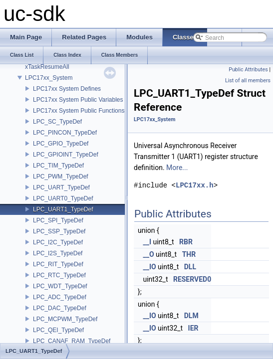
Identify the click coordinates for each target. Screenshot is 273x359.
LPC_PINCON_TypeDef (65, 132)
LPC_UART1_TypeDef (63, 209)
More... (177, 168)
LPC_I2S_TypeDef (57, 253)
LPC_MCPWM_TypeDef (65, 319)
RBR (186, 242)
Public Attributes (248, 69)
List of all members (248, 80)
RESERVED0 (192, 279)
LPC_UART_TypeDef (61, 187)
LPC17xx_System (48, 77)
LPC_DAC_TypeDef (59, 308)
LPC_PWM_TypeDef (60, 176)
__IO (149, 267)
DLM (191, 316)
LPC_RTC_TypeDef (59, 275)
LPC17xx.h (195, 185)
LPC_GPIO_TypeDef (60, 143)
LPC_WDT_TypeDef (60, 286)
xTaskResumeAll (47, 66)
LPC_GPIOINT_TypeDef (65, 154)
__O (148, 254)
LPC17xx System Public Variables (78, 99)
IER (193, 328)
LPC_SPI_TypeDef (58, 220)
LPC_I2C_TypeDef (58, 242)
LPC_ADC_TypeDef (59, 297)
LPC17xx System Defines (67, 88)
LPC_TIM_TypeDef (58, 165)
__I (147, 242)
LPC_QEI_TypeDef (58, 330)
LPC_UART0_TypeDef (63, 198)
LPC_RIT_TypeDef (58, 264)
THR (189, 254)
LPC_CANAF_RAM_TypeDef (71, 341)
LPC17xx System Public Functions (78, 110)
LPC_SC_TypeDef (57, 121)
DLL (190, 267)
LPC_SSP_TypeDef (59, 231)
